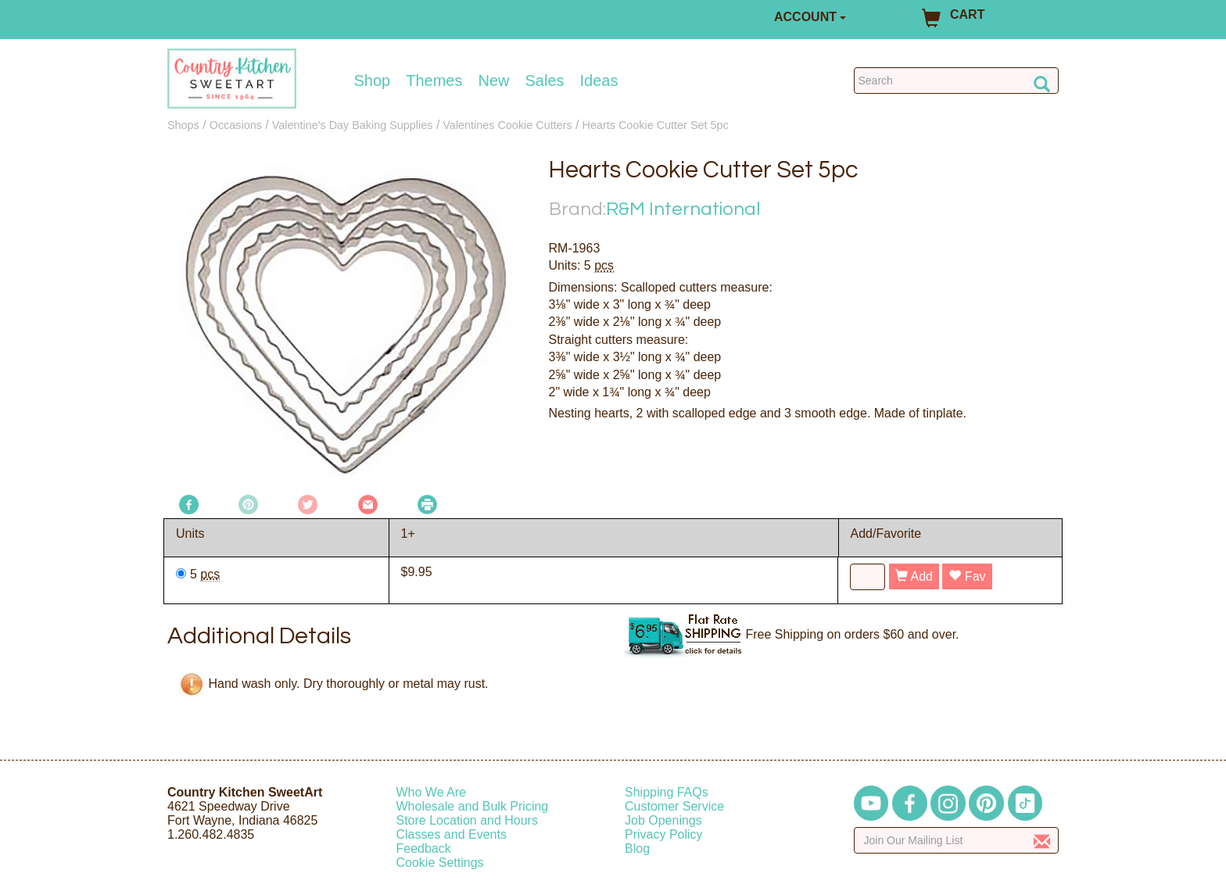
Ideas (599, 80)
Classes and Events (451, 834)
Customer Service (674, 806)
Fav (966, 576)
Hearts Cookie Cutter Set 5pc (656, 125)
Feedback (423, 848)
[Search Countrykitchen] (956, 80)
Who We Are (431, 792)
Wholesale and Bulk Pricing (472, 806)
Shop (372, 80)
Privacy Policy (664, 834)
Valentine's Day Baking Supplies (352, 125)
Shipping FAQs (666, 792)
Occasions (236, 125)
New (493, 80)
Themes (434, 80)
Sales (545, 80)
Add (914, 576)
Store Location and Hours (467, 820)
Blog (637, 848)
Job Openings (663, 820)
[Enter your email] (956, 840)
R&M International (683, 209)
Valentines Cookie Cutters (507, 125)
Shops (183, 125)
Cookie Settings (440, 862)
